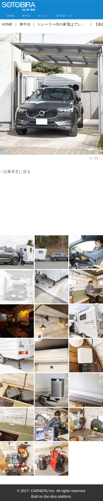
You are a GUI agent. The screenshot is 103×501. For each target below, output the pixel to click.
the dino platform (57, 497)
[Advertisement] (51, 206)
